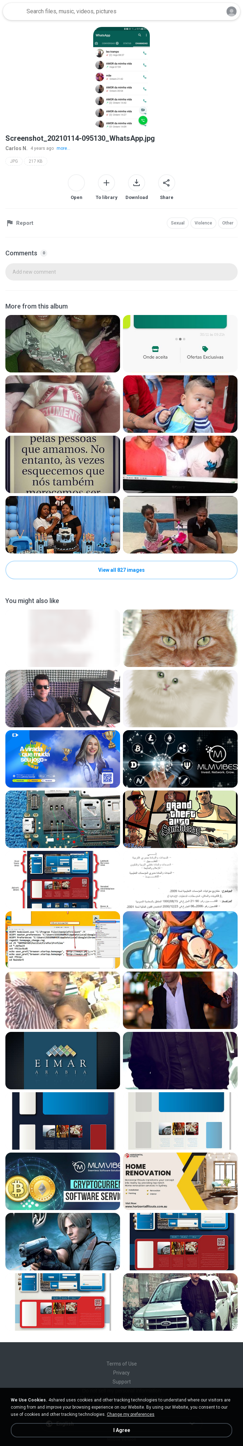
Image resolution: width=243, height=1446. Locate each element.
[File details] (62, 343)
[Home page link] (13, 11)
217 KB (36, 161)
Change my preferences (130, 1414)
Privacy (121, 1373)
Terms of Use (121, 1364)
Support (122, 1382)
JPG (14, 161)
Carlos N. (16, 148)
